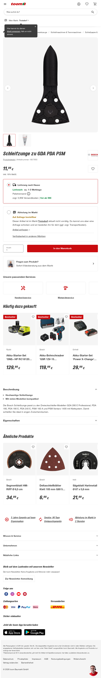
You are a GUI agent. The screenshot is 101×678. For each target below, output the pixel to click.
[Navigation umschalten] (5, 4)
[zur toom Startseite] (18, 4)
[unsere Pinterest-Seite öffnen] (25, 595)
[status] (87, 4)
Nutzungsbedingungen (60, 659)
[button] (79, 4)
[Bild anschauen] (50, 84)
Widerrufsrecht (80, 659)
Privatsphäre (23, 659)
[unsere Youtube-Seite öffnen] (18, 595)
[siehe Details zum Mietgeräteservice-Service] (66, 290)
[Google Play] (34, 634)
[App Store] (12, 634)
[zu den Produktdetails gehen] (9, 159)
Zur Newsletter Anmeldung (19, 578)
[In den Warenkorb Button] (62, 248)
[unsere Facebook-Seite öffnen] (6, 595)
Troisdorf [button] (24, 20)
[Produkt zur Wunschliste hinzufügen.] (93, 169)
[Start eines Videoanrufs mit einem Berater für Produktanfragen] (50, 263)
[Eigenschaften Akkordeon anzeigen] (50, 420)
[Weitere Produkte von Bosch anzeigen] (91, 155)
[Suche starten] (92, 12)
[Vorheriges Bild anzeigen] (8, 88)
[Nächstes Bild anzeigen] (93, 88)
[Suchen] (48, 11)
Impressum (36, 659)
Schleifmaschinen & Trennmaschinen (66, 32)
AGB (46, 659)
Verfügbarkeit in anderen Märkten (29, 236)
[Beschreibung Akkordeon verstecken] (50, 389)
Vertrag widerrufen (10, 662)
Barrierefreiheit (27, 662)
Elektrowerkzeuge (39, 32)
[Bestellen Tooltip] (29, 194)
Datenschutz (8, 659)
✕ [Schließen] (35, 27)
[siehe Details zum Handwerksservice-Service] (23, 290)
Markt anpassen (13, 31)
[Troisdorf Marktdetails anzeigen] (43, 221)
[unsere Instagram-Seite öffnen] (12, 595)
